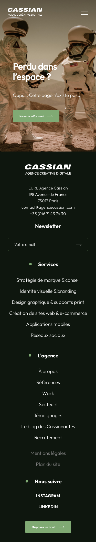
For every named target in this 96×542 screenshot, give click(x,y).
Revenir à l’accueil (31, 116)
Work (48, 393)
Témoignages (48, 415)
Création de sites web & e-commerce (48, 313)
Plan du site (48, 464)
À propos (48, 371)
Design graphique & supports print (48, 302)
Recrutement (48, 437)
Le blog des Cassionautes (48, 426)
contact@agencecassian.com (48, 207)
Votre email (24, 244)
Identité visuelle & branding (48, 291)
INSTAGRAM (48, 495)
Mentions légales (48, 453)
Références (48, 382)
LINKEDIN (48, 506)
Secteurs (48, 404)
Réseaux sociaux (48, 335)
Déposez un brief (44, 527)
